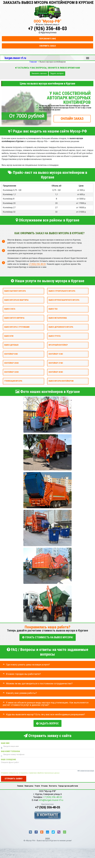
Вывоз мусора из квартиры (16, 300)
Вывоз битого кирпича (14, 318)
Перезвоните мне (47, 38)
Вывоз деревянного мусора (61, 327)
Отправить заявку (14, 778)
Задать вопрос (57, 73)
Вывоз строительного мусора (62, 291)
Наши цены (28, 785)
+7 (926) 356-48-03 (47, 28)
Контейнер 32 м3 (11, 372)
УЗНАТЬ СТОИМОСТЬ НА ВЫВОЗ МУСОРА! (47, 637)
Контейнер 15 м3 (56, 354)
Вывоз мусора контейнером (61, 381)
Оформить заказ (47, 46)
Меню (87, 56)
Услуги (37, 785)
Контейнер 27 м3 (56, 363)
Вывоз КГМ (8, 336)
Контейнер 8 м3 (11, 354)
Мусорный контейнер (58, 345)
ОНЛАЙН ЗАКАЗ (72, 118)
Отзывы (44, 785)
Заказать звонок (39, 73)
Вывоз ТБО (53, 309)
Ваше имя (5, 742)
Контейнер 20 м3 (11, 363)
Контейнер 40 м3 (56, 372)
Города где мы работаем (68, 785)
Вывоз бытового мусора (15, 291)
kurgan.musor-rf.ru (15, 58)
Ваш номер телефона (10, 750)
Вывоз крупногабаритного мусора (64, 300)
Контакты (53, 785)
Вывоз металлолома (58, 318)
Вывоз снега (9, 309)
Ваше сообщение (8, 759)
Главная (20, 785)
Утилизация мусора (13, 381)
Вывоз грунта (54, 336)
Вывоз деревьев (11, 345)
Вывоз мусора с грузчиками (16, 327)
